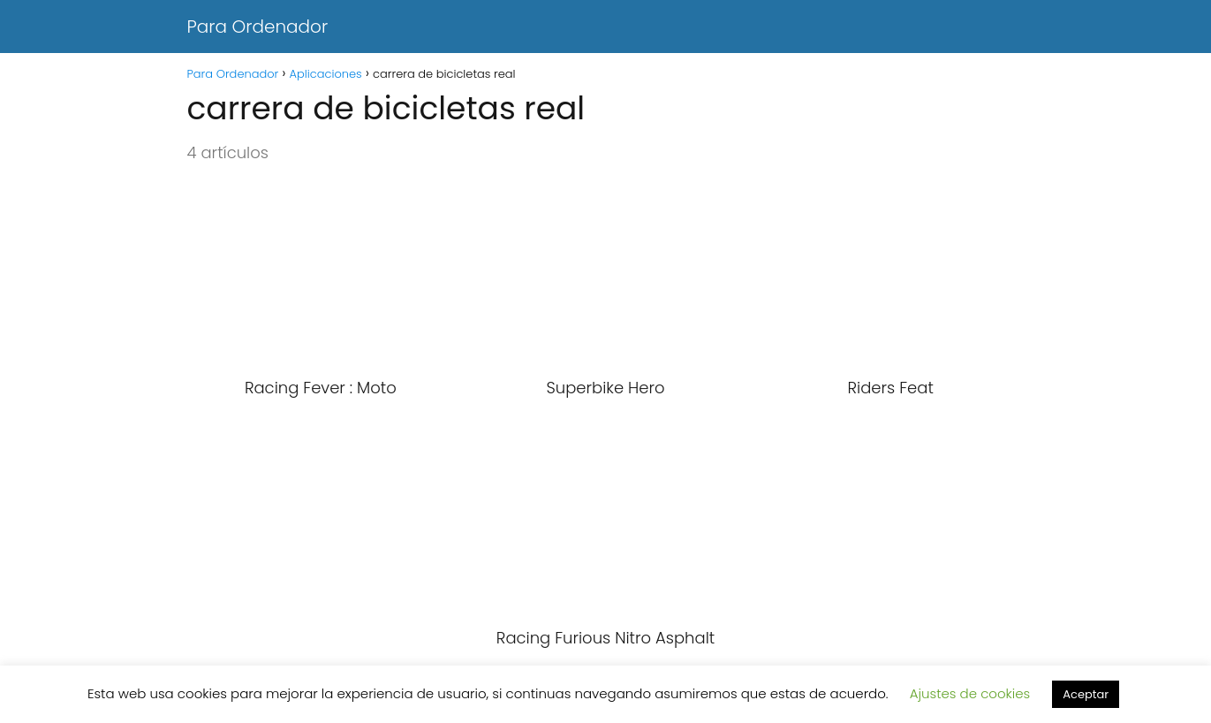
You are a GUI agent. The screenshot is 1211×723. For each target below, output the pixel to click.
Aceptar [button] (1086, 694)
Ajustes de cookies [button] (970, 693)
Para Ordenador (258, 26)
